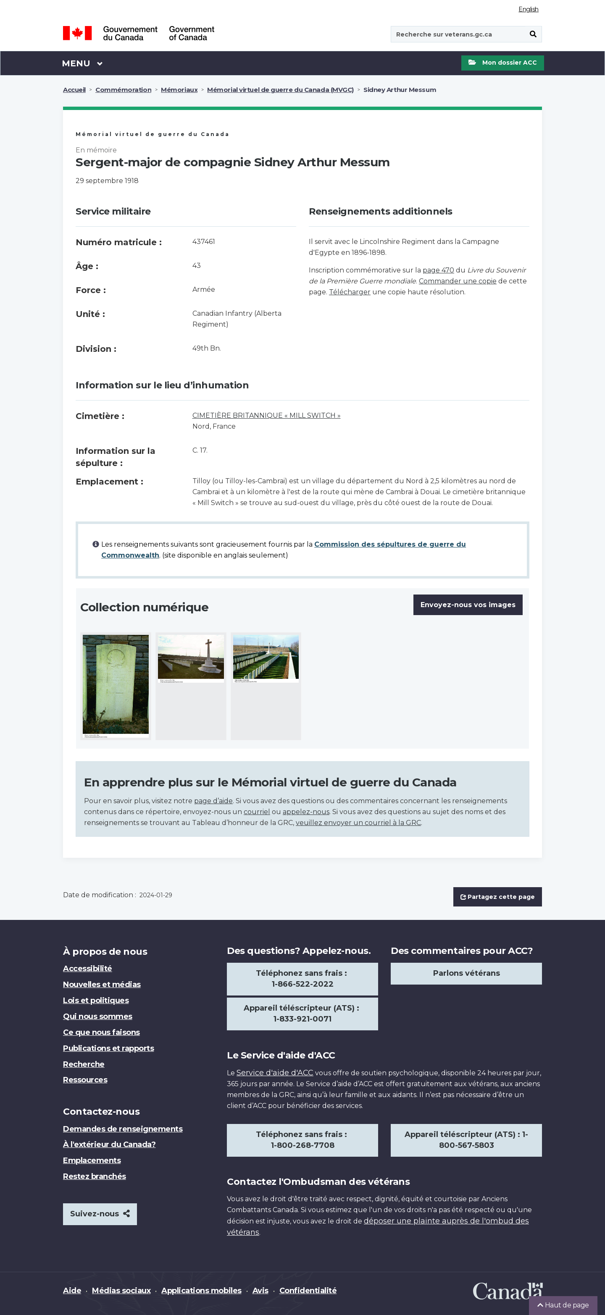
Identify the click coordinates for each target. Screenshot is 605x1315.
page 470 (438, 270)
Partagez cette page (497, 897)
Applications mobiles (201, 1290)
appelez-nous (306, 812)
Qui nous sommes (97, 1016)
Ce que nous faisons (101, 1032)
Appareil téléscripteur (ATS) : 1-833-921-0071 (302, 1013)
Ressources (85, 1079)
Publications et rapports (108, 1048)
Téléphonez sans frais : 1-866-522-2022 (302, 979)
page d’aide (213, 801)
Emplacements (92, 1160)
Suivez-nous (100, 1213)
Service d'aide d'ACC (275, 1072)
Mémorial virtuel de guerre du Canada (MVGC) (280, 90)
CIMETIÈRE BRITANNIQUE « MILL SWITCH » (266, 415)
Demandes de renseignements (123, 1129)
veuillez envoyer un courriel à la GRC (358, 823)
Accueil (74, 90)
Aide (72, 1290)
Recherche (84, 1064)
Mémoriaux (179, 90)
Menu (82, 63)
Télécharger (350, 292)
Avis (260, 1290)
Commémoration (123, 90)
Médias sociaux (121, 1290)
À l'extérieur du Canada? (109, 1144)
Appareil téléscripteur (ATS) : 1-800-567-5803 (466, 1140)
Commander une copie (458, 281)
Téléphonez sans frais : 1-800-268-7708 (302, 1140)
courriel (257, 812)
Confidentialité (308, 1290)
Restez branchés (94, 1176)
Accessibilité (87, 968)
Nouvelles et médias (102, 984)
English (528, 9)
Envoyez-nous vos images (468, 605)
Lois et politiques (96, 1000)
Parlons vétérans (466, 973)
